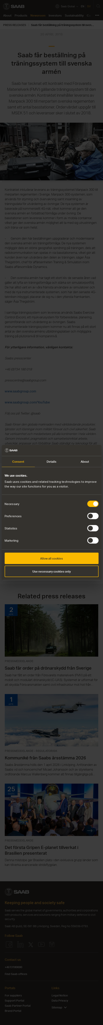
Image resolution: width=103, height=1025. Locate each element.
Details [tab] (52, 461)
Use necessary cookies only (51, 571)
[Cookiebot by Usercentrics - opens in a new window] (81, 450)
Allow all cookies (51, 558)
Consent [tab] (18, 461)
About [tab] (85, 461)
